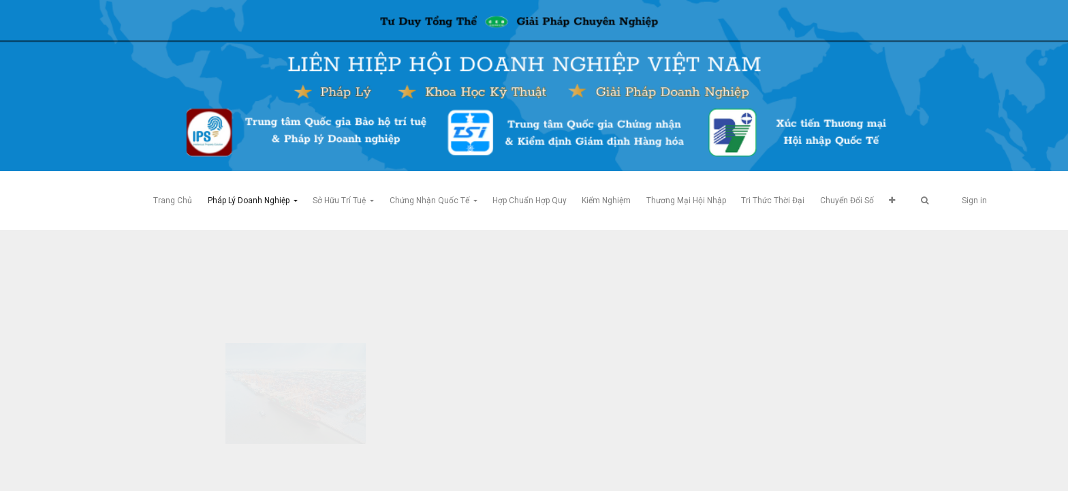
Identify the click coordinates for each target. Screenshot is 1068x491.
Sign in (974, 200)
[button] (891, 200)
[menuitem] (173, 200)
